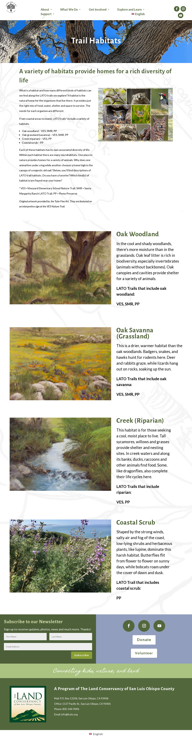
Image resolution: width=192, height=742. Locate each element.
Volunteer (144, 653)
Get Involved (97, 9)
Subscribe (81, 655)
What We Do (69, 9)
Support (46, 14)
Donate (144, 639)
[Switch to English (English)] (96, 733)
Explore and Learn (129, 9)
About (45, 9)
